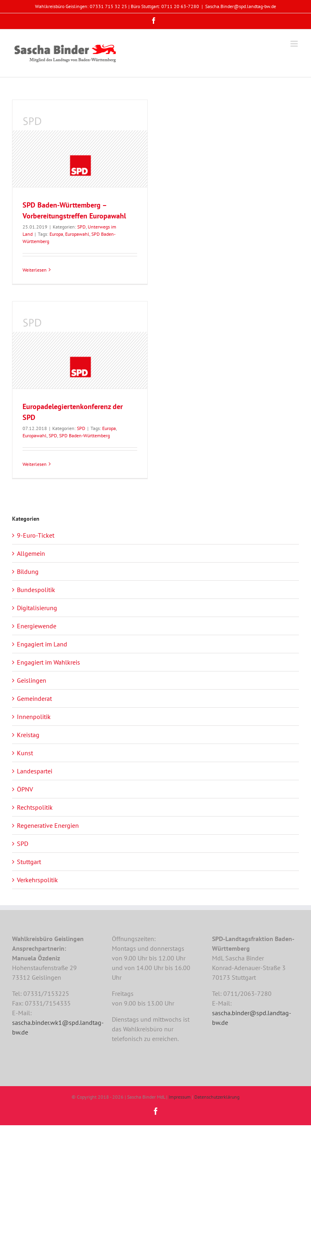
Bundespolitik (36, 590)
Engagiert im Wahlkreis (48, 662)
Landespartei (34, 771)
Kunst (25, 753)
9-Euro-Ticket (35, 535)
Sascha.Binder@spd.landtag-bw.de (240, 6)
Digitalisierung (37, 608)
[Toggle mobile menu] (294, 43)
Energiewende (36, 626)
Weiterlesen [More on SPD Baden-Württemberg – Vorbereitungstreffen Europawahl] (35, 270)
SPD (81, 227)
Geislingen (31, 680)
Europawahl (77, 234)
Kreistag (28, 735)
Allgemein (31, 553)
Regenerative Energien (48, 825)
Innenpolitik (34, 717)
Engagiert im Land (42, 644)
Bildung (28, 571)
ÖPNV (25, 789)
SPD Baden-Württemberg (84, 435)
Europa (56, 234)
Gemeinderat (34, 698)
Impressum (180, 1097)
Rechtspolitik (35, 807)
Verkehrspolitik (37, 880)
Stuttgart (29, 862)
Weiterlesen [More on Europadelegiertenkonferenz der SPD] (35, 464)
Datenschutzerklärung (216, 1097)
